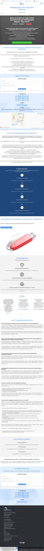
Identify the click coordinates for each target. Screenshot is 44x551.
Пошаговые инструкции (7, 514)
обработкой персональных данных (19, 91)
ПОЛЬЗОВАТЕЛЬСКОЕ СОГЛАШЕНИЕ (34, 549)
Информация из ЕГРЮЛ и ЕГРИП (9, 522)
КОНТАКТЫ (42, 549)
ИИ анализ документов (7, 519)
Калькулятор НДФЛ (7, 534)
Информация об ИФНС (7, 527)
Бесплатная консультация (22, 42)
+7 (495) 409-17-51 (14, 1)
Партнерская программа (8, 537)
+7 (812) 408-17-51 (20, 1)
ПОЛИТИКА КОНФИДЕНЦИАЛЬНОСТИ (24, 549)
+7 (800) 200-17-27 (8, 1)
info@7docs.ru (22, 105)
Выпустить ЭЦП (6, 540)
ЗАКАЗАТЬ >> (38, 462)
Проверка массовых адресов (8, 524)
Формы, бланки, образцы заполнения (10, 512)
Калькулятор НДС (7, 532)
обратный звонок (19, 170)
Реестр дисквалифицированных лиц (9, 528)
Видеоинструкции (6, 515)
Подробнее (13, 550)
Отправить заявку (6, 227)
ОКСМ (5, 531)
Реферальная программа (8, 539)
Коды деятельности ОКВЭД (8, 525)
